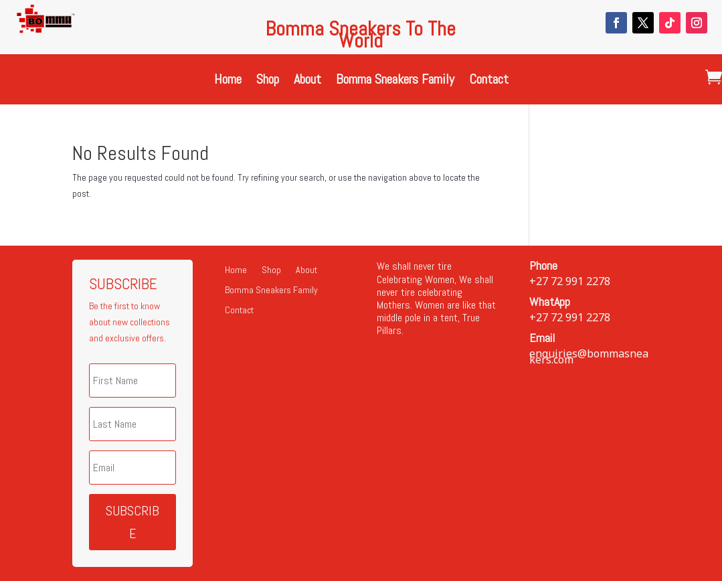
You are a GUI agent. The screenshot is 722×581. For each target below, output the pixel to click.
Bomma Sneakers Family (395, 81)
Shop (267, 81)
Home (228, 81)
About (307, 81)
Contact (489, 81)
